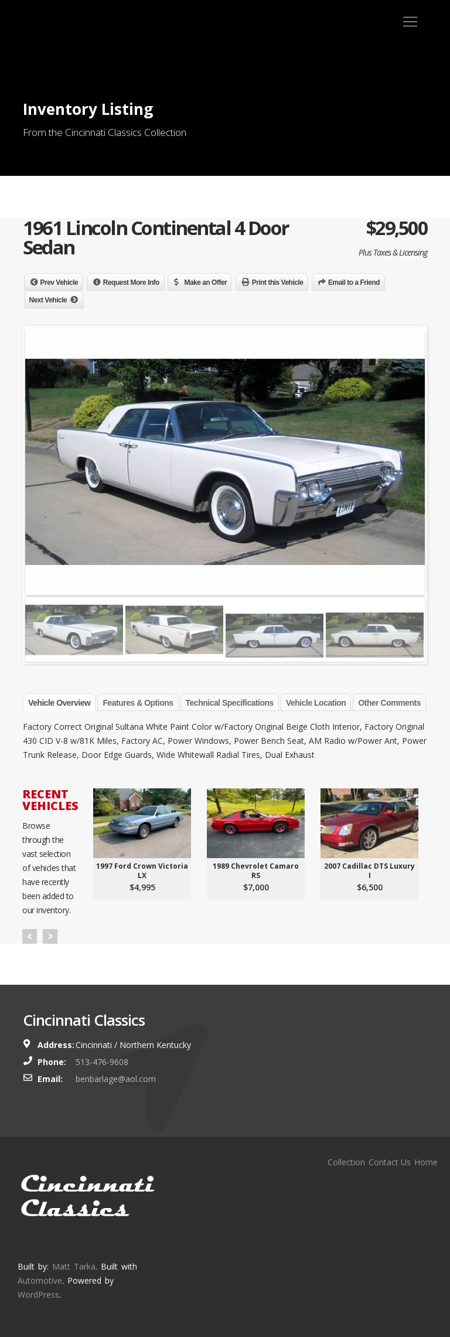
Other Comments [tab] (389, 702)
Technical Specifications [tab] (230, 702)
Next (50, 936)
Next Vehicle (48, 300)
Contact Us (390, 1162)
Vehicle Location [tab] (316, 702)
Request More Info (131, 282)
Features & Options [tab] (138, 702)
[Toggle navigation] (410, 21)
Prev (29, 936)
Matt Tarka (74, 1266)
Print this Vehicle (278, 282)
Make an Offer (205, 282)
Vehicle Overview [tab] (59, 702)
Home (426, 1162)
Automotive (40, 1280)
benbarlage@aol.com (116, 1078)
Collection (346, 1162)
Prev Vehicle (59, 282)
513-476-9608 (102, 1061)
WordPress (38, 1294)
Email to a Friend (354, 282)
